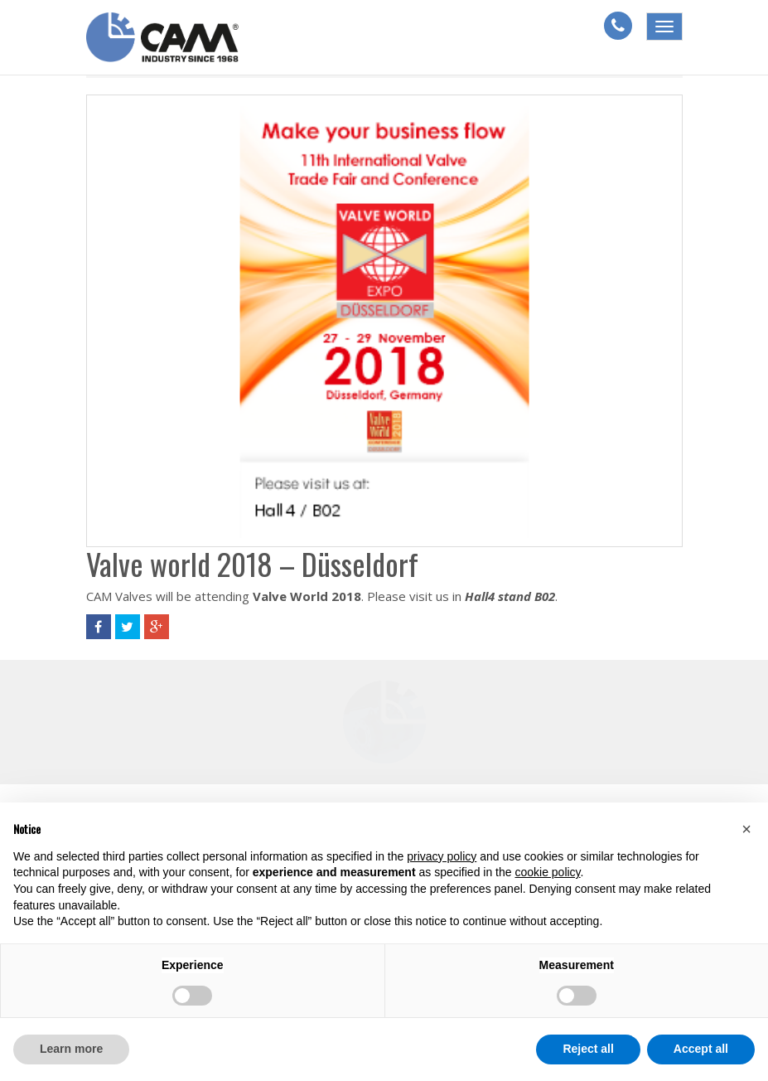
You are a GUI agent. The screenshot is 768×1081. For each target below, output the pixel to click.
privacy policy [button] (441, 856)
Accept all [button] (701, 1048)
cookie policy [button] (547, 872)
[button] (746, 829)
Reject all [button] (588, 1048)
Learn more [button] (71, 1048)
